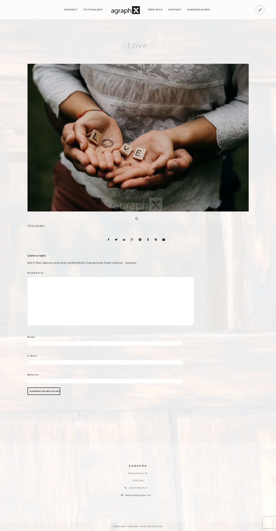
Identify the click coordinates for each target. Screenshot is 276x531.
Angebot (71, 9)
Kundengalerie (199, 9)
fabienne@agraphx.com (138, 495)
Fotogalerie (93, 9)
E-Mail (33, 356)
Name (33, 337)
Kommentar (36, 273)
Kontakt (175, 9)
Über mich (155, 9)
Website (33, 374)
